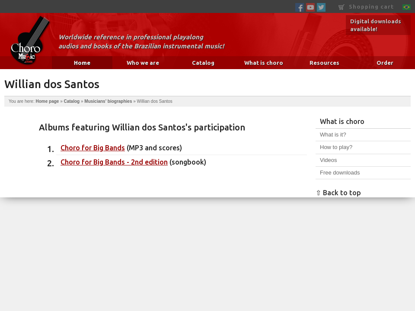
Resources (324, 63)
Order (385, 63)
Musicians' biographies (108, 101)
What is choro (263, 63)
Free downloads (340, 172)
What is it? (333, 134)
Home (82, 63)
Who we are (143, 63)
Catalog (203, 63)
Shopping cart (366, 6)
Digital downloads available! (375, 25)
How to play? (336, 147)
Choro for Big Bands (93, 148)
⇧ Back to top (338, 193)
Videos (328, 160)
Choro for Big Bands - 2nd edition (114, 162)
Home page (47, 101)
